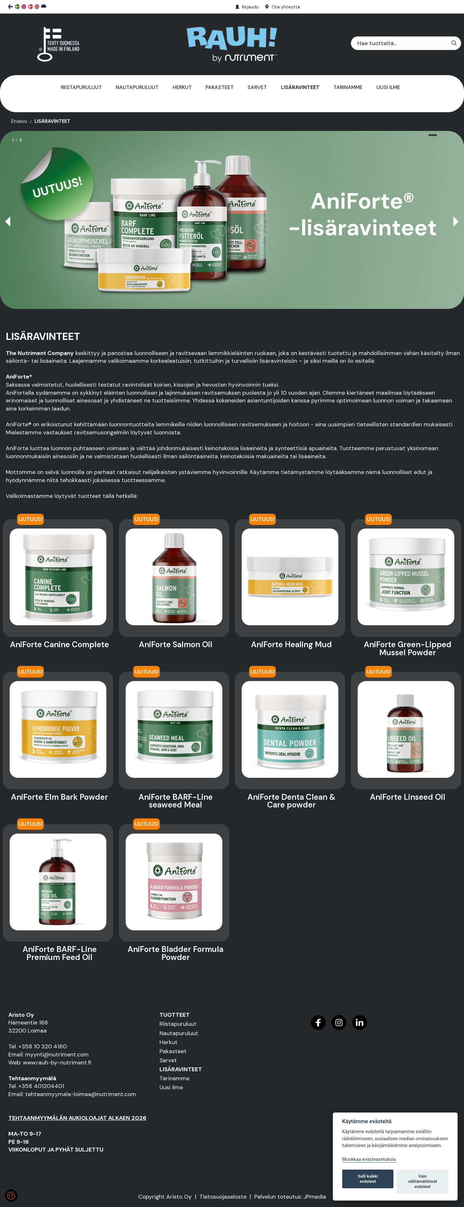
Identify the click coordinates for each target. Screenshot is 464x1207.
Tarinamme (348, 87)
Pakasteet (220, 87)
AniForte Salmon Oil (175, 644)
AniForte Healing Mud (291, 644)
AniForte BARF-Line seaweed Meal (176, 801)
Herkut (182, 87)
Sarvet (257, 87)
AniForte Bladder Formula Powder (175, 953)
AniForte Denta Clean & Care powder (291, 801)
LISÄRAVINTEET (300, 87)
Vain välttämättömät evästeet (422, 1181)
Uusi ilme (388, 87)
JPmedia (315, 1196)
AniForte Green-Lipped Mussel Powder (407, 648)
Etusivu (19, 121)
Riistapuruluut (81, 87)
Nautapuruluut (137, 87)
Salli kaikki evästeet (368, 1179)
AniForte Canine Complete (59, 644)
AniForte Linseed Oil (407, 797)
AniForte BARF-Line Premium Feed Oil (60, 953)
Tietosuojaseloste (223, 1196)
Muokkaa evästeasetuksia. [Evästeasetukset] (369, 1159)
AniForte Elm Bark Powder (59, 797)
